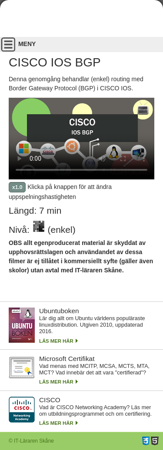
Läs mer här (56, 341)
